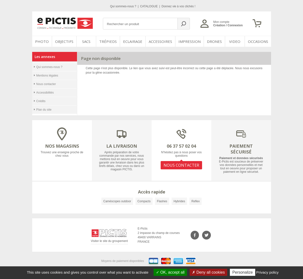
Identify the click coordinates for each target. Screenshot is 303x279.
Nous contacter (46, 84)
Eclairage (132, 41)
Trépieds (108, 41)
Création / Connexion (228, 25)
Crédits (41, 101)
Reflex (195, 201)
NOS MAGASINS (62, 146)
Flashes (162, 201)
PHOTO (42, 41)
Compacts (144, 201)
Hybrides (179, 201)
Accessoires (160, 41)
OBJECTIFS (64, 41)
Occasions (258, 41)
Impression (189, 41)
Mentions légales (47, 75)
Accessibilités (45, 92)
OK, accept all (170, 272)
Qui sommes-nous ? (123, 6)
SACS (86, 41)
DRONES (214, 41)
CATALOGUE (149, 6)
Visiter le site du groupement (109, 242)
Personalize (242, 272)
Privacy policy (267, 272)
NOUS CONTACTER (181, 165)
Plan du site (44, 109)
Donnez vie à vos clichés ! (178, 6)
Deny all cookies (208, 272)
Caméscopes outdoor (117, 201)
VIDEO (234, 41)
